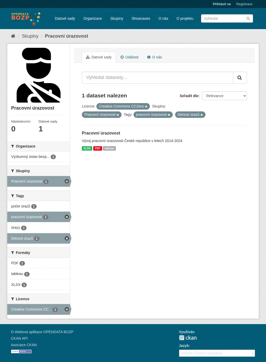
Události (129, 57)
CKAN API (19, 338)
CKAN (188, 337)
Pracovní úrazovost (66, 36)
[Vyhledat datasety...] (157, 78)
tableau (109, 148)
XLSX (86, 148)
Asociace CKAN (24, 345)
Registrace (244, 4)
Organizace (92, 18)
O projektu (184, 18)
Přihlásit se (222, 4)
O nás (163, 18)
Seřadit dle (189, 96)
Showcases (140, 18)
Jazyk (184, 346)
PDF (97, 148)
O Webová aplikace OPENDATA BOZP (42, 332)
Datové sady (65, 18)
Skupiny (116, 18)
